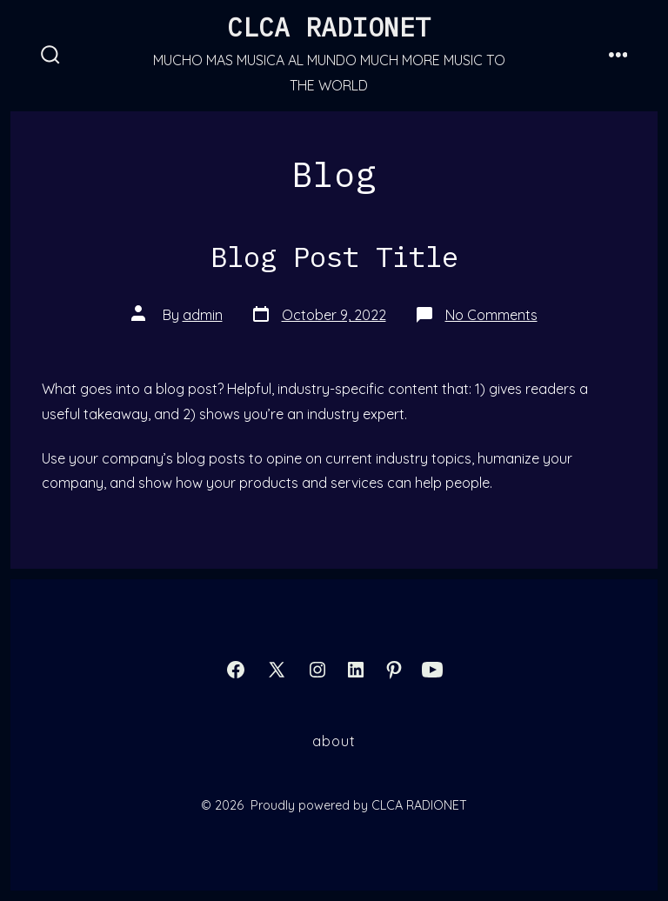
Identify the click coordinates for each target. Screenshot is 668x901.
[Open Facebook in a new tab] (235, 669)
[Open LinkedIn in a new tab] (355, 669)
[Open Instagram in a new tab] (317, 669)
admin (203, 315)
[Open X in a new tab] (277, 669)
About (334, 741)
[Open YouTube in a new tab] (432, 669)
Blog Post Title (334, 256)
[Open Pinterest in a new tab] (394, 669)
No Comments (491, 315)
